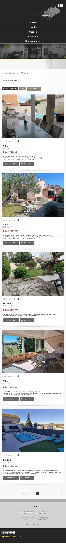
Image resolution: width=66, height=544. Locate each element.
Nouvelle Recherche (10, 88)
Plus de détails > (11, 164)
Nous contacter (33, 525)
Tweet (23, 541)
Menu (60, 5)
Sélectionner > (27, 164)
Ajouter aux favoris (13, 537)
